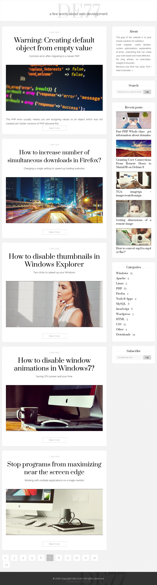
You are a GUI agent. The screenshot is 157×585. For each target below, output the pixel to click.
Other (121, 329)
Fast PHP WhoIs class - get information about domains (133, 124)
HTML (122, 319)
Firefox (122, 294)
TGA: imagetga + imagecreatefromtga (133, 184)
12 (94, 557)
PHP (121, 288)
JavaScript (124, 309)
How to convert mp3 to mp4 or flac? (133, 241)
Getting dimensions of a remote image (133, 213)
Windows (124, 273)
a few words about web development (79, 14)
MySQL (122, 304)
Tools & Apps (126, 299)
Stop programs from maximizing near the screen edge (54, 468)
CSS (121, 324)
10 (76, 557)
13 (6, 564)
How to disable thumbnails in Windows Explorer (54, 260)
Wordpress (125, 314)
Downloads (125, 334)
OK (147, 92)
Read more (54, 128)
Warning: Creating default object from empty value (54, 44)
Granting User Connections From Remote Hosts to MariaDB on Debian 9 (133, 154)
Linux (121, 283)
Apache (122, 278)
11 (85, 557)
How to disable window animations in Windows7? (54, 364)
